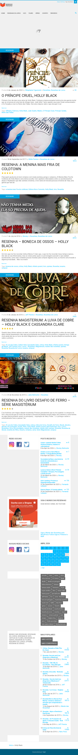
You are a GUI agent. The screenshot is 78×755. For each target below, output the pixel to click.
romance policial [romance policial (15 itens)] (53, 615)
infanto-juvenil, (37, 266)
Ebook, (62, 425)
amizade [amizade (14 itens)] (44, 575)
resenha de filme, (13, 430)
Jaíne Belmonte (33, 395)
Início (11, 745)
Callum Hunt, (22, 345)
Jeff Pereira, (13, 346)
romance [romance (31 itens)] (44, 615)
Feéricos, (15, 111)
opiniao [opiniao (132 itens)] (44, 606)
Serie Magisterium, (43, 430)
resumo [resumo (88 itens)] (64, 612)
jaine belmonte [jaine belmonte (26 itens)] (56, 593)
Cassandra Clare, (33, 345)
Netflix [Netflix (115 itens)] (52, 603)
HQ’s (24, 13)
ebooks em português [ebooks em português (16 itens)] (54, 581)
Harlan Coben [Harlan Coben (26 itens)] (61, 590)
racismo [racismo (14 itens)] (50, 606)
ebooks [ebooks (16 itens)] (44, 581)
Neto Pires (63, 732)
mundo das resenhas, (52, 346)
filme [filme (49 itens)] (54, 590)
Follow (51, 535)
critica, (21, 266)
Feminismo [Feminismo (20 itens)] (56, 587)
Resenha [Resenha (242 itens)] (57, 606)
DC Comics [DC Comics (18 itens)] (55, 578)
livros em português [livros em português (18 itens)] (47, 600)
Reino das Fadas (8, 112)
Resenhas (44, 395)
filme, (25, 427)
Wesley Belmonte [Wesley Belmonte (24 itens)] (61, 624)
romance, (28, 430)
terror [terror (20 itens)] (43, 621)
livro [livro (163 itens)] (51, 596)
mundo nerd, (44, 428)
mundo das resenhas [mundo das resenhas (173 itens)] (61, 600)
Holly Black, (23, 111)
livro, (55, 189)
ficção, (20, 427)
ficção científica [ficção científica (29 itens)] (46, 590)
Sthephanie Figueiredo (33, 90)
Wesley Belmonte (62, 448)
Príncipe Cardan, (61, 111)
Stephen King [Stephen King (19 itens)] (52, 618)
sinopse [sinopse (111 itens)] (44, 618)
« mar (42, 568)
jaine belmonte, (52, 427)
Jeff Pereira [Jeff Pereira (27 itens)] (45, 596)
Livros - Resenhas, (28, 346)
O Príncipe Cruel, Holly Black (29, 95)
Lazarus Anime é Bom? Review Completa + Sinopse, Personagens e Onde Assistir (52, 471)
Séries (38, 13)
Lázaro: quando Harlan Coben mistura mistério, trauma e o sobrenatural (51, 444)
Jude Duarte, (32, 111)
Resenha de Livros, (15, 348)
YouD (44, 752)
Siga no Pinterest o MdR (54, 535)
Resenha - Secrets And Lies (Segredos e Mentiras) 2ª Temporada (52, 681)
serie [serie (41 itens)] (61, 615)
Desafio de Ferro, (53, 425)
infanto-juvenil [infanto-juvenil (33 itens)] (46, 593)
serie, (34, 430)
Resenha (60, 189)
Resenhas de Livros (14, 13)
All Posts (63, 1)
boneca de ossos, (12, 266)
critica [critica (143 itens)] (62, 575)
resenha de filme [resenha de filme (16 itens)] (59, 609)
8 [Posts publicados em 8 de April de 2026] (54, 555)
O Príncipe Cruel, (49, 111)
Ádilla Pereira (33, 159)
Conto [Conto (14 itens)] (50, 575)
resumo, (62, 266)
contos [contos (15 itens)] (56, 575)
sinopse (4, 268)
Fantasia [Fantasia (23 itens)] (56, 584)
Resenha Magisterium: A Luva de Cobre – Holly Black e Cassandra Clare (38, 322)
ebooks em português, (10, 427)
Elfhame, (9, 111)
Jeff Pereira (29, 315)
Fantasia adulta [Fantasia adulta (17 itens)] (46, 587)
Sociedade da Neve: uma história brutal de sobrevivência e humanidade (52, 461)
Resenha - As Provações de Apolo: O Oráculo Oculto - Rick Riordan (53, 720)
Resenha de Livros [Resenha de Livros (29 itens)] (47, 612)
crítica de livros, (41, 425)
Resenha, (56, 266)
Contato (45, 13)
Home (58, 1)
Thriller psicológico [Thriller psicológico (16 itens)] (52, 621)
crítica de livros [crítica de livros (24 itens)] (46, 578)
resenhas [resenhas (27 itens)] (57, 612)
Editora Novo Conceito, (37, 189)
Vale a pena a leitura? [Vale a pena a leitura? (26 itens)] (48, 624)
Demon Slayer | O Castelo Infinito (52, 489)
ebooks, (68, 425)
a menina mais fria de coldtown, (17, 189)
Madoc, (39, 111)
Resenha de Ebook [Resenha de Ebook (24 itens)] (47, 609)
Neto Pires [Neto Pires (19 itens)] (59, 603)
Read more (4, 108)
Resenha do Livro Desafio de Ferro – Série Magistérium (36, 402)
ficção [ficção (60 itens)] (62, 587)
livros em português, (16, 428)
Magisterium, (40, 346)
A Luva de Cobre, (12, 345)
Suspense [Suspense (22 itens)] (60, 618)
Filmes (31, 13)
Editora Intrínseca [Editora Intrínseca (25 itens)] (47, 584)
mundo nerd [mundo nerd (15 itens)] (45, 603)
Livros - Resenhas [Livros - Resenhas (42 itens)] (60, 596)
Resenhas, (47, 90)
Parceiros (53, 13)
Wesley (25, 236)
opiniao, (49, 266)
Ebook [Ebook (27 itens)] (62, 578)
